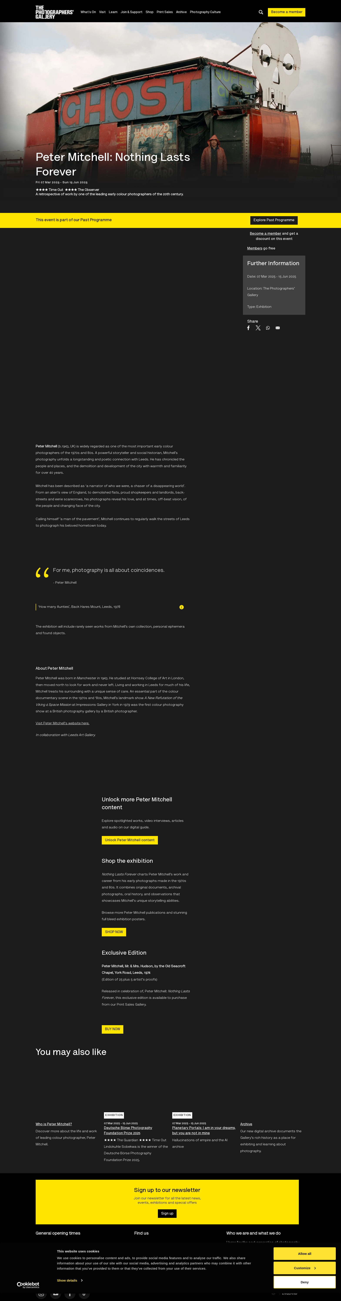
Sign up (167, 1213)
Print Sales (165, 12)
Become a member (287, 12)
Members (254, 248)
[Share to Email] (277, 328)
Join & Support (132, 12)
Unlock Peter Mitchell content (130, 840)
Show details (67, 1287)
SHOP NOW (114, 932)
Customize (305, 1275)
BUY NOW (112, 1029)
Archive (182, 12)
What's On (88, 12)
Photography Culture (206, 12)
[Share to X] (258, 328)
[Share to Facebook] (248, 328)
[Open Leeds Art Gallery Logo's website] (57, 767)
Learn (113, 12)
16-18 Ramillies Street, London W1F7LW (165, 1244)
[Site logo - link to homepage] (58, 12)
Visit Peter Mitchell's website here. (62, 723)
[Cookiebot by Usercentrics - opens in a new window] (28, 1292)
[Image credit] (181, 607)
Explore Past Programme (274, 220)
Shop (150, 12)
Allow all (304, 1261)
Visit (103, 12)
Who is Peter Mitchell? (54, 1124)
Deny (305, 1289)
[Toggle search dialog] (261, 12)
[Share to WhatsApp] (268, 328)
